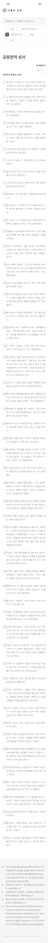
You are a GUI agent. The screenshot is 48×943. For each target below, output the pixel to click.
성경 (12, 28)
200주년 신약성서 (29, 28)
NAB (32, 34)
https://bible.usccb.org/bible (29, 924)
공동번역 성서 (16, 34)
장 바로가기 (40, 65)
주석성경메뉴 (8, 4)
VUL (12, 40)
